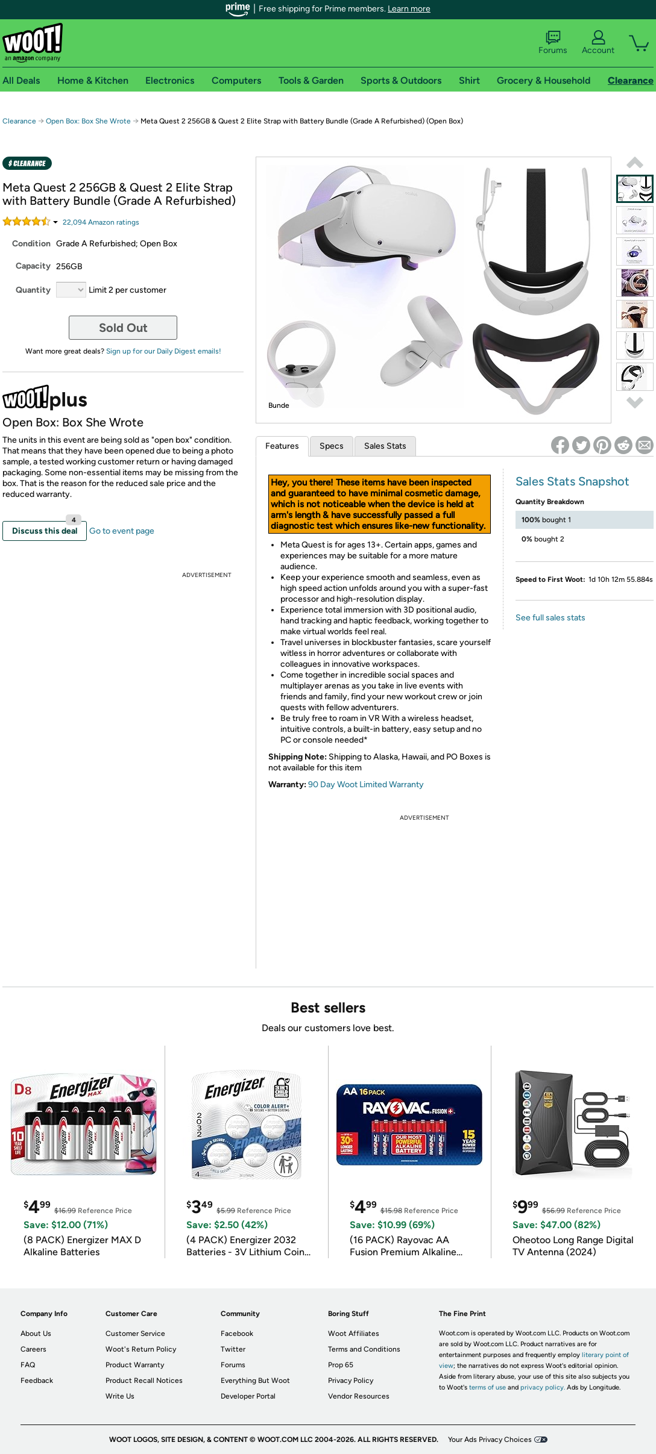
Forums (552, 42)
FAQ (27, 1365)
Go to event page (121, 531)
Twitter (233, 1349)
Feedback (36, 1380)
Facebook (237, 1333)
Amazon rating (101, 222)
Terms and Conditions (364, 1349)
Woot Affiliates (353, 1333)
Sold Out (123, 327)
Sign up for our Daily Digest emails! (163, 351)
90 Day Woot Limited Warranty (366, 784)
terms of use (487, 1387)
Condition (31, 244)
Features (282, 446)
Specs (332, 446)
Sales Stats (385, 446)
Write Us (120, 1396)
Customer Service (135, 1333)
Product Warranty (135, 1365)
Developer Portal (248, 1396)
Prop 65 (340, 1365)
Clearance (19, 121)
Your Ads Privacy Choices (490, 1439)
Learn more (409, 9)
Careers (33, 1349)
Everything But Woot (255, 1380)
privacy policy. (542, 1387)
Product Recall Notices (144, 1380)
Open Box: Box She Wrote (88, 121)
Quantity (33, 290)
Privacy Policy (350, 1380)
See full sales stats (550, 618)
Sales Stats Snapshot (572, 481)
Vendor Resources (359, 1396)
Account (598, 42)
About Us (35, 1333)
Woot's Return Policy (141, 1349)
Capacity (33, 266)
